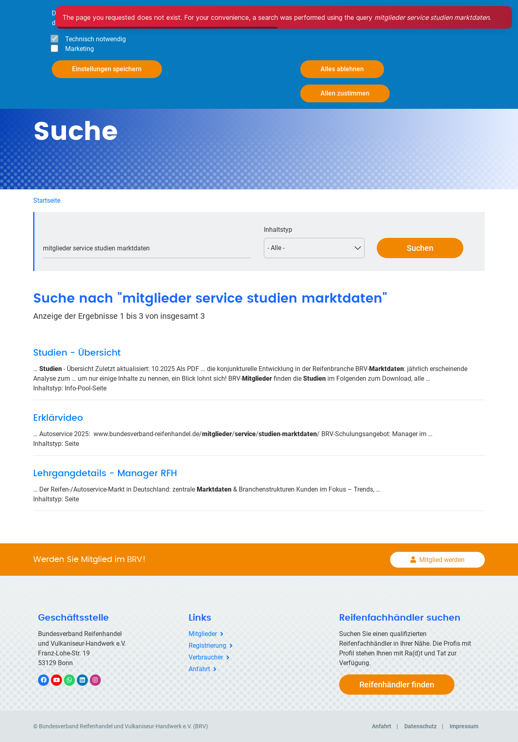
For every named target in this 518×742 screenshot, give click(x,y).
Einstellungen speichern (107, 69)
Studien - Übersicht (77, 352)
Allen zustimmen (345, 93)
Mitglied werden (442, 560)
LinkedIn (86, 680)
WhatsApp (73, 680)
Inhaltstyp (278, 229)
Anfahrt (199, 669)
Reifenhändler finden (396, 684)
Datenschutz (420, 726)
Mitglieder (203, 634)
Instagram (99, 680)
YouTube (61, 680)
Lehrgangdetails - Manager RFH (105, 473)
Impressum (464, 726)
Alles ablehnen (342, 69)
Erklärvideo (58, 417)
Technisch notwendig (95, 39)
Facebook (48, 680)
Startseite (46, 200)
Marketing (79, 49)
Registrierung (207, 645)
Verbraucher (206, 657)
